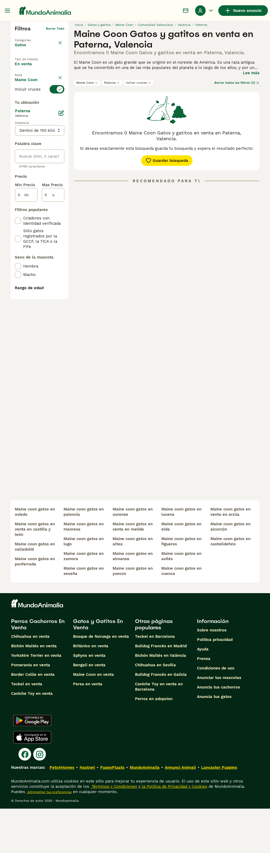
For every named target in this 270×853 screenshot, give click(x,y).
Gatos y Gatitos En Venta (98, 668)
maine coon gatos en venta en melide (133, 571)
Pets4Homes (62, 811)
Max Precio (52, 318)
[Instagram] (39, 798)
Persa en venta (87, 728)
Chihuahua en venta (30, 680)
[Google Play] (32, 764)
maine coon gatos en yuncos (133, 615)
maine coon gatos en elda (181, 571)
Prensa (203, 703)
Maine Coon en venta (93, 718)
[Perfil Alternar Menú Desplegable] (204, 10)
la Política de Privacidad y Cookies (174, 830)
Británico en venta (90, 690)
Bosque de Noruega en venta (101, 680)
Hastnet (87, 811)
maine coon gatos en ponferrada (35, 606)
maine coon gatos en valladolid (35, 591)
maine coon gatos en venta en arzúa (230, 556)
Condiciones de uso (215, 712)
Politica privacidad (215, 684)
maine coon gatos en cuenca (181, 615)
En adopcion (31, 80)
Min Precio (25, 318)
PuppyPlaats (112, 811)
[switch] (39, 115)
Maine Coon (87, 83)
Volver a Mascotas (29, 37)
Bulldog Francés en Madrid (161, 690)
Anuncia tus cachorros (218, 731)
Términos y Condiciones (113, 830)
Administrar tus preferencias (49, 836)
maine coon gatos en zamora (84, 601)
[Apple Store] (32, 781)
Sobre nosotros (211, 674)
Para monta (30, 92)
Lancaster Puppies (219, 811)
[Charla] (185, 10)
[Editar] (61, 246)
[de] (26, 328)
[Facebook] (24, 798)
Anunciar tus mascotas (219, 722)
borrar (59, 105)
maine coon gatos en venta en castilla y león (35, 573)
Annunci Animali (180, 811)
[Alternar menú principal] (7, 10)
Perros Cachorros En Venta (38, 668)
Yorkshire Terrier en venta (36, 699)
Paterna (112, 83)
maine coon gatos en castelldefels (230, 586)
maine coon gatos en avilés (181, 601)
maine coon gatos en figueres (181, 586)
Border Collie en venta (33, 718)
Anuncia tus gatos (214, 741)
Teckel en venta (26, 728)
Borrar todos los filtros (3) (236, 83)
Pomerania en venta (30, 709)
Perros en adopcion (153, 743)
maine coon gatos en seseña (84, 615)
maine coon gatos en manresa (84, 571)
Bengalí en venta (89, 709)
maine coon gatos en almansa (133, 601)
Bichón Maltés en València (160, 699)
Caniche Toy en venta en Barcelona (159, 731)
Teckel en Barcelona (155, 680)
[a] (53, 328)
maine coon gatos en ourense (133, 556)
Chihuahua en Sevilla (155, 709)
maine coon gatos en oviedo (35, 556)
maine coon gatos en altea (133, 586)
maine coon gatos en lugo (84, 586)
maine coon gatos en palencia (84, 556)
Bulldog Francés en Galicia (161, 718)
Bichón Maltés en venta (34, 690)
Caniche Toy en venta (32, 737)
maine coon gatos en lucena (181, 556)
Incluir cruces (138, 83)
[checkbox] (18, 141)
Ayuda (203, 693)
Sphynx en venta (89, 699)
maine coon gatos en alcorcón (230, 571)
